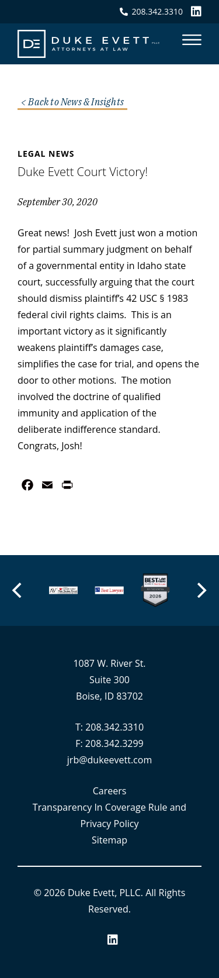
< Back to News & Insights (72, 102)
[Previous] (18, 590)
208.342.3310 (114, 727)
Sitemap (109, 840)
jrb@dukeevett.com (109, 759)
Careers (110, 790)
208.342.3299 (114, 743)
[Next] (201, 590)
